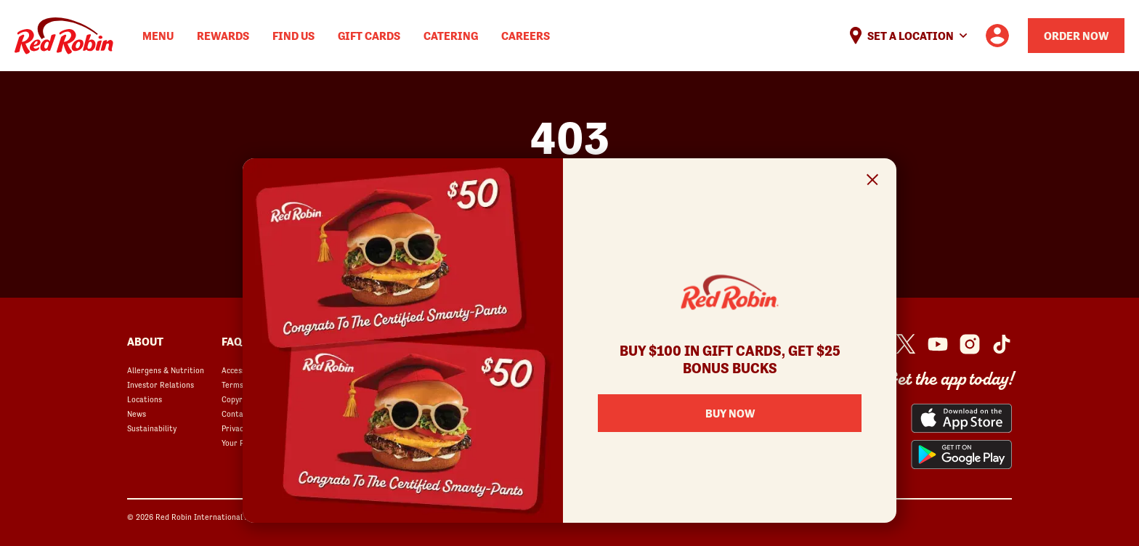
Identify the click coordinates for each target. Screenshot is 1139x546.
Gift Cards (369, 35)
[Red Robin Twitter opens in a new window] (906, 344)
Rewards (223, 35)
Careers (525, 35)
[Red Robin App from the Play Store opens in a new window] (961, 454)
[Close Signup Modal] (873, 182)
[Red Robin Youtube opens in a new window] (938, 344)
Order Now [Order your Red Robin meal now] (1076, 35)
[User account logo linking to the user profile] (997, 36)
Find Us (293, 35)
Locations (144, 399)
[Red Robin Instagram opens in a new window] (970, 344)
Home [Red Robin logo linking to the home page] (64, 35)
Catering (450, 35)
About (145, 341)
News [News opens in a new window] (136, 414)
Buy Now (730, 413)
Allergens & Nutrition (165, 370)
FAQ (232, 341)
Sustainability (152, 428)
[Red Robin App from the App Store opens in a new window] (961, 418)
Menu (158, 35)
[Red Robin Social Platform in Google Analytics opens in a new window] (1002, 344)
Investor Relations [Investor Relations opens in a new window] (160, 385)
